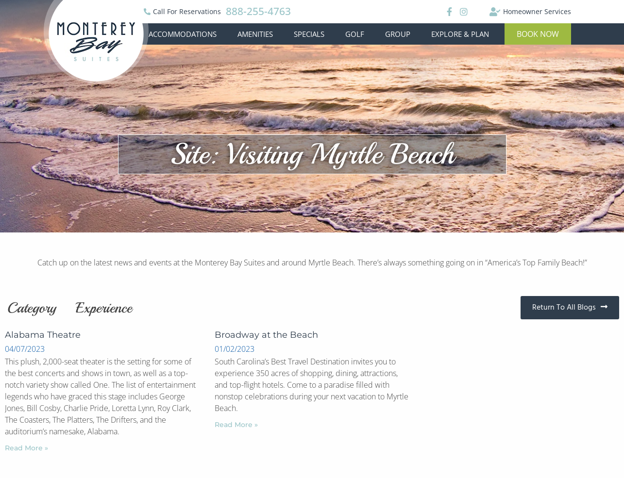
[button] (538, 34)
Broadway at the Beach (266, 335)
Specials (309, 34)
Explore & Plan (460, 34)
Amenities (255, 34)
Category (31, 307)
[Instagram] (464, 11)
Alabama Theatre (43, 335)
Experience (104, 307)
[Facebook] (448, 11)
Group (397, 34)
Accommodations (183, 34)
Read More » (26, 448)
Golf (354, 34)
